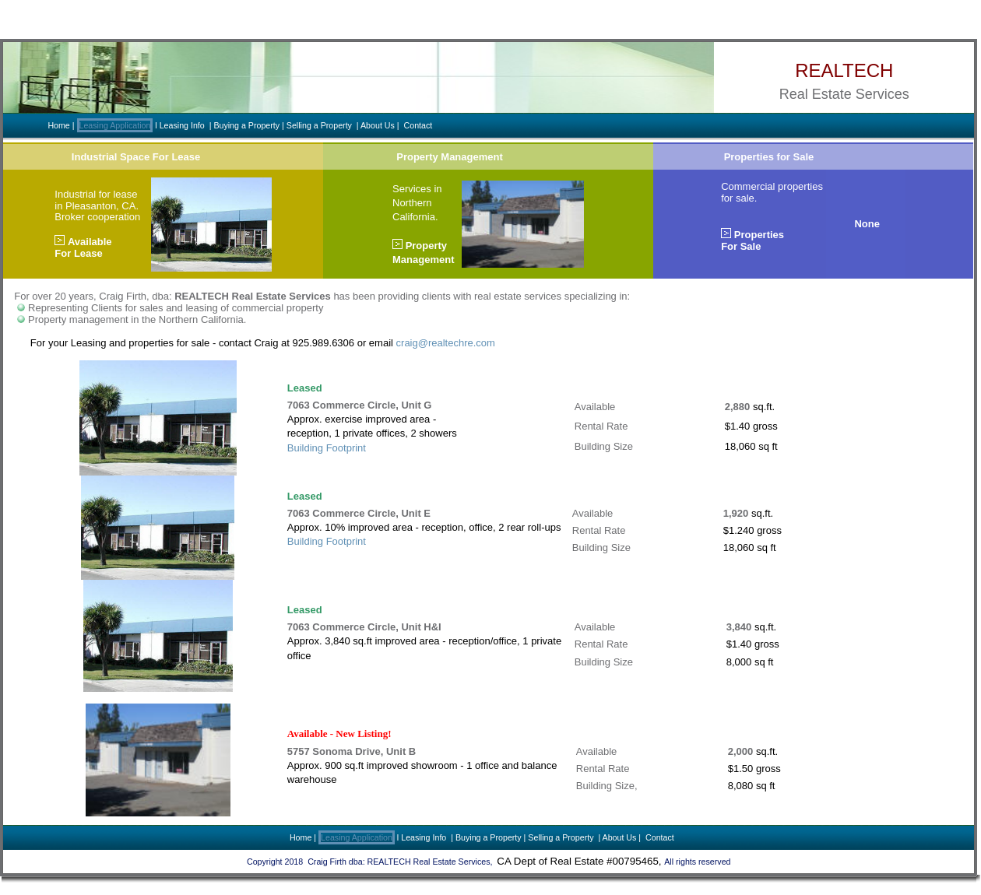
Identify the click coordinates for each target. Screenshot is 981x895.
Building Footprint (326, 448)
